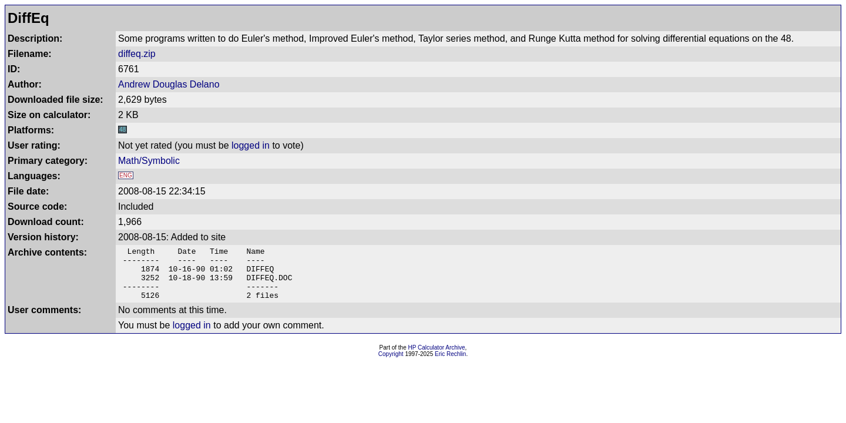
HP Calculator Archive (436, 358)
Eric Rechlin (450, 364)
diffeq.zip (137, 54)
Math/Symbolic (149, 161)
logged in (250, 145)
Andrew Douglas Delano (169, 84)
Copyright (391, 364)
